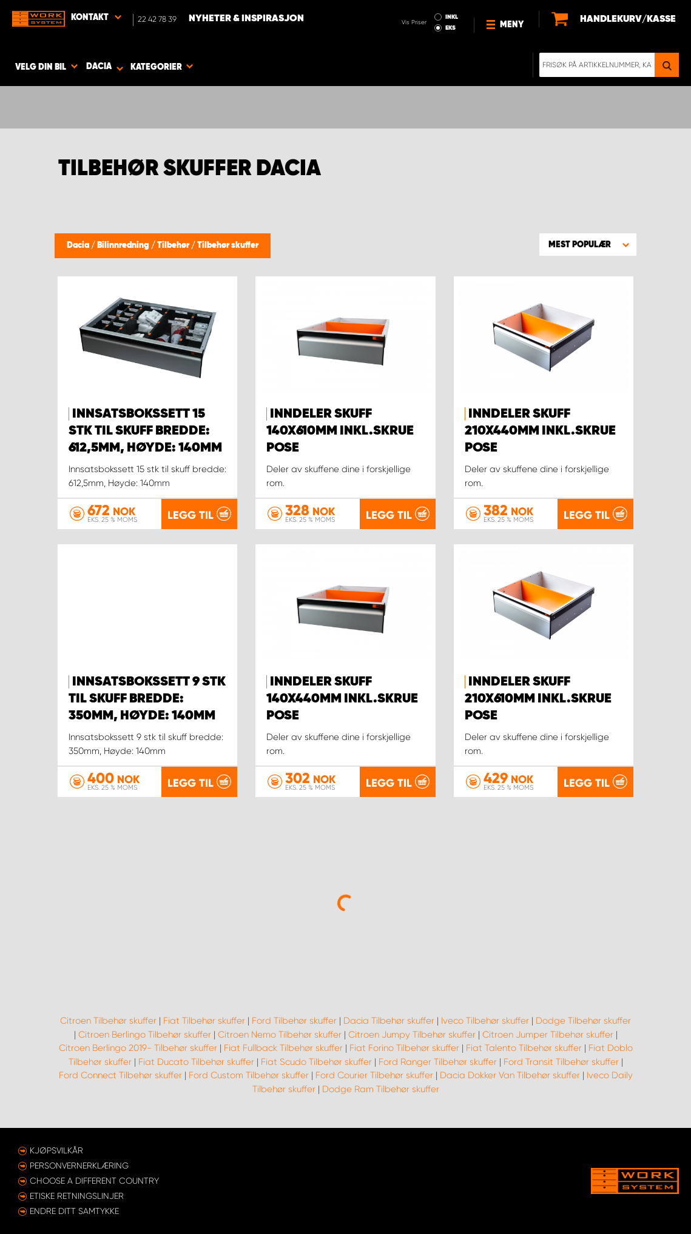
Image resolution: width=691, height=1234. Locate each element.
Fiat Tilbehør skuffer (204, 1020)
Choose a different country (94, 1181)
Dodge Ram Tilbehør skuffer (380, 1089)
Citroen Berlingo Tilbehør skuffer (144, 1034)
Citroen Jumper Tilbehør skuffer (547, 1034)
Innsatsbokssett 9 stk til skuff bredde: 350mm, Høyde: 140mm (147, 698)
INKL (451, 17)
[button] (587, 244)
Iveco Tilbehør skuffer (485, 1020)
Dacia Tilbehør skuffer (388, 1020)
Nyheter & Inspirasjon (246, 19)
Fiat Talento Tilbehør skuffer (524, 1047)
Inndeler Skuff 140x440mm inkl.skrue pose (342, 698)
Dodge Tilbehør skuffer (583, 1020)
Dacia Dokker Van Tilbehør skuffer (510, 1075)
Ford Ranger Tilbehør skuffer (438, 1061)
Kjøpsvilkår (56, 1150)
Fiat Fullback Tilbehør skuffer (283, 1047)
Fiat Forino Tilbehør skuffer (404, 1047)
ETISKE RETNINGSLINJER (77, 1196)
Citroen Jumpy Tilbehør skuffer (412, 1034)
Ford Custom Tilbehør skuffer (249, 1075)
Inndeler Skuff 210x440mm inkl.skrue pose (540, 431)
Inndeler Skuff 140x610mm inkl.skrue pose (340, 431)
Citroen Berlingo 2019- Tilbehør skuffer (138, 1047)
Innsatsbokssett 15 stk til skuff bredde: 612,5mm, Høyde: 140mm (145, 431)
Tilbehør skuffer (227, 245)
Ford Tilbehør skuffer (294, 1020)
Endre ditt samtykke (74, 1211)
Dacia (79, 245)
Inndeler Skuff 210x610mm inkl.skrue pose (538, 698)
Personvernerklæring (79, 1165)
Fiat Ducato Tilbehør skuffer (196, 1061)
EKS (450, 28)
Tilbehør (174, 245)
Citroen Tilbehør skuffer (108, 1020)
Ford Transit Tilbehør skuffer (561, 1061)
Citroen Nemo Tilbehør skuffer (280, 1034)
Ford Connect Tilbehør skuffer (120, 1075)
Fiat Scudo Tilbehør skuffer (316, 1061)
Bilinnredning (124, 245)
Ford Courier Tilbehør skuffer (374, 1075)
